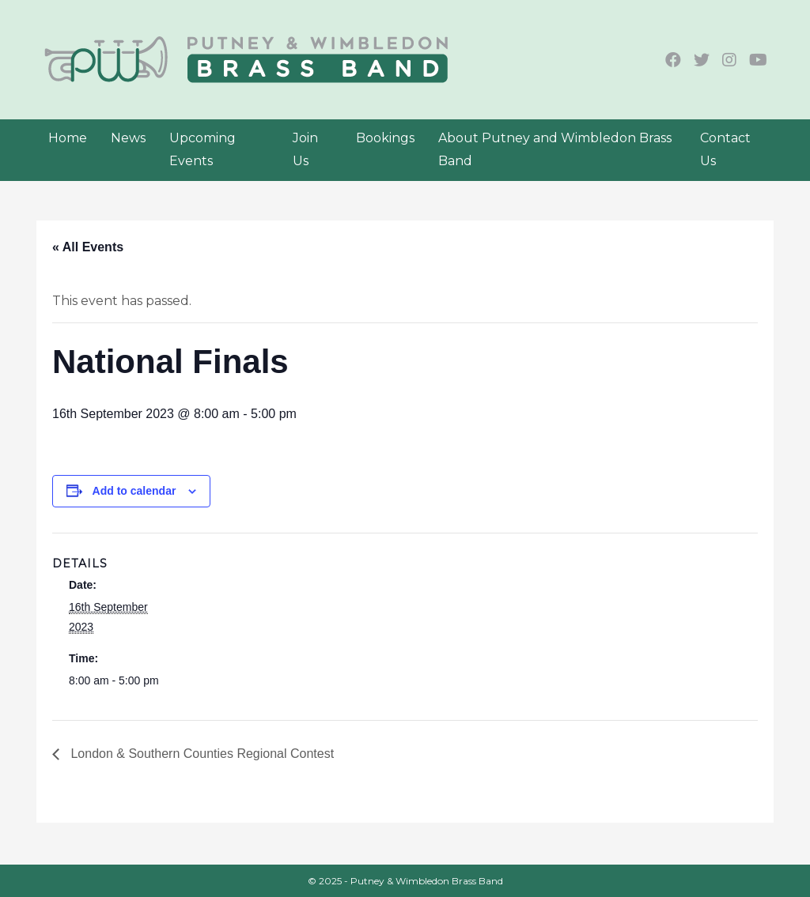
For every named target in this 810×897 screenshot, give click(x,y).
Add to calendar (134, 490)
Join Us (305, 149)
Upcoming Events (202, 149)
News (128, 137)
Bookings (385, 137)
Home (67, 137)
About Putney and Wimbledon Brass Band (555, 149)
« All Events (87, 247)
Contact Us (725, 149)
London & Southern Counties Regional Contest (200, 753)
